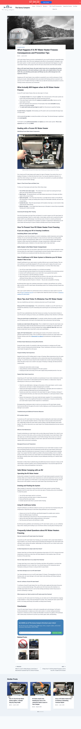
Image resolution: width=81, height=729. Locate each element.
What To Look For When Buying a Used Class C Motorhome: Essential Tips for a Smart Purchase (27, 668)
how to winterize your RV (27, 292)
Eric (19, 55)
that (37, 336)
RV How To (39, 6)
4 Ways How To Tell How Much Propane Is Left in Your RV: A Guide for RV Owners (54, 668)
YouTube (75, 6)
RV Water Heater (21, 47)
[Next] (72, 696)
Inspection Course (67, 6)
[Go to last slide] (9, 696)
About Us (55, 9)
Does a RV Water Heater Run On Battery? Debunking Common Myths (63, 700)
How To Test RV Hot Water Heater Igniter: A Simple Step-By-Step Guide (16, 700)
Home (33, 6)
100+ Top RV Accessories (55, 6)
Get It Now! (46, 2)
